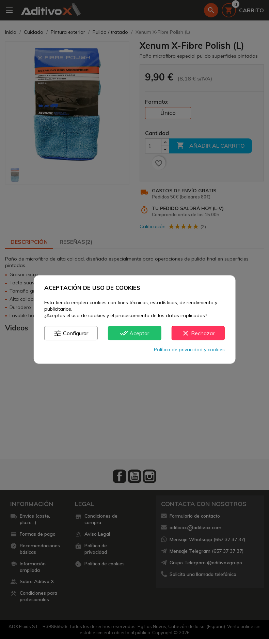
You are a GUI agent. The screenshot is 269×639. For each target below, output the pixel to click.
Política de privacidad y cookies (189, 349)
